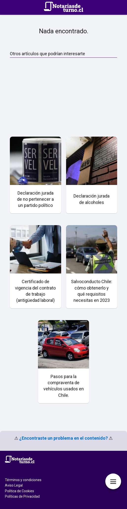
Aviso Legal (14, 485)
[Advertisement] (63, 97)
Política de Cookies (19, 491)
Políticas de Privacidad (22, 496)
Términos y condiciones (23, 480)
